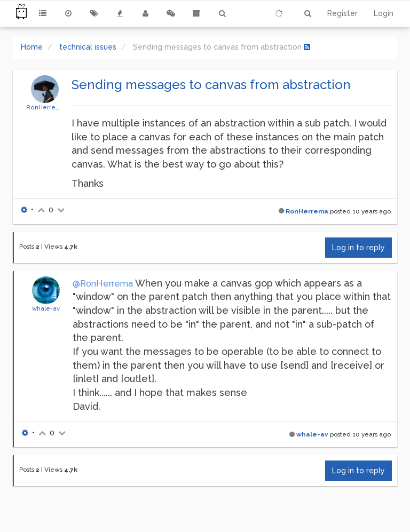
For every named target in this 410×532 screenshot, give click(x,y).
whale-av (46, 308)
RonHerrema (45, 107)
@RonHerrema (103, 284)
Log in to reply (358, 247)
